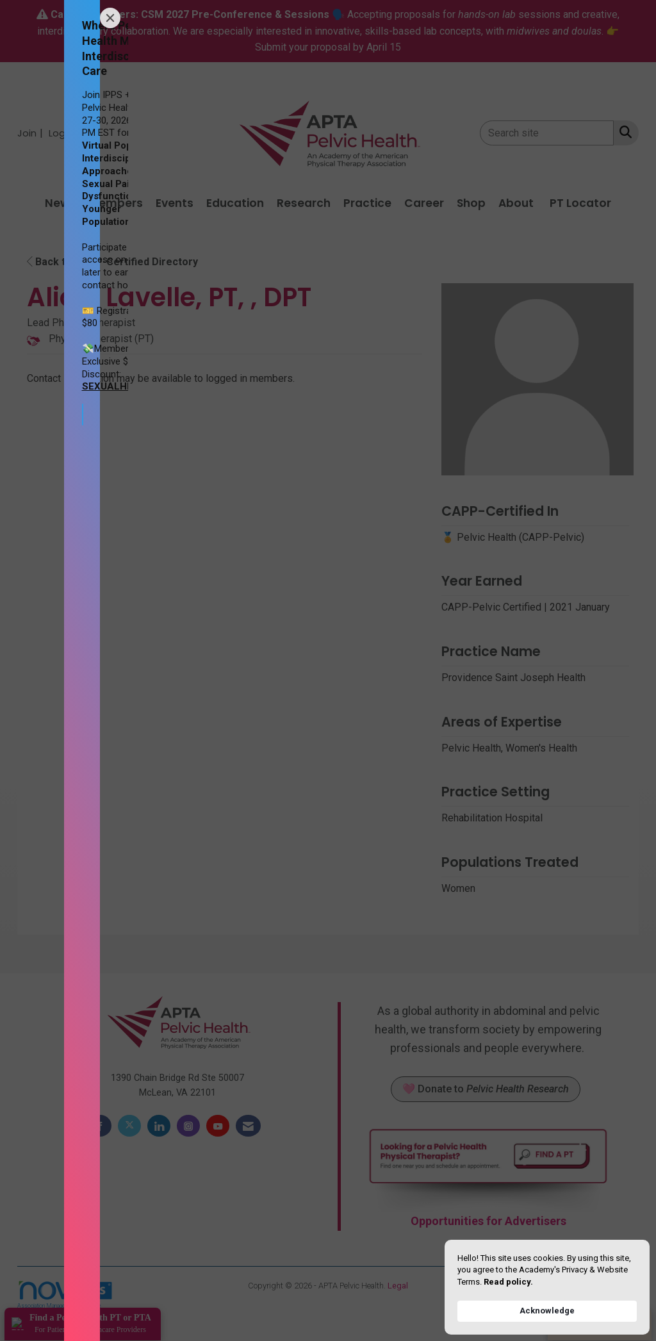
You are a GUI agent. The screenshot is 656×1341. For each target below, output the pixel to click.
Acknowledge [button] (547, 1310)
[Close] (110, 18)
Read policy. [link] (508, 1282)
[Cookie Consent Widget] (547, 1287)
